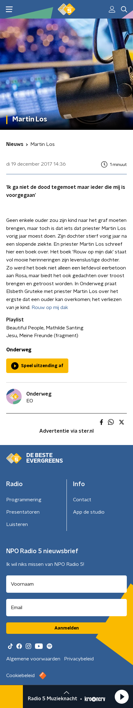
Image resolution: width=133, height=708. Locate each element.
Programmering (23, 499)
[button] (121, 696)
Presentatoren (23, 512)
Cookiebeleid (20, 675)
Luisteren (17, 524)
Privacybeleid (79, 658)
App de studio (89, 512)
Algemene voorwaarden (33, 658)
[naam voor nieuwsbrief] (66, 584)
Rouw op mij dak (50, 307)
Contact (82, 499)
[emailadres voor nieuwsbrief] (66, 607)
